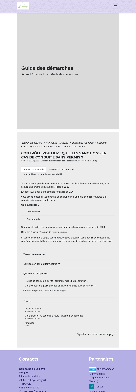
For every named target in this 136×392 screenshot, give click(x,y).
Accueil (26, 74)
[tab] (33, 169)
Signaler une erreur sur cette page (96, 334)
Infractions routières (83, 142)
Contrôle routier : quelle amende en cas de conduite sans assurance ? (60, 286)
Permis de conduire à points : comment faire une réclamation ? (56, 281)
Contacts (28, 359)
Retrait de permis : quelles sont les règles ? (46, 290)
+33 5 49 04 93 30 (29, 387)
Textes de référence (34, 254)
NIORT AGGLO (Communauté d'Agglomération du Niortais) (101, 375)
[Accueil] (34, 6)
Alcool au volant (33, 308)
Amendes (29, 323)
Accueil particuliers (32, 142)
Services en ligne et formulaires (40, 264)
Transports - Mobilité (57, 142)
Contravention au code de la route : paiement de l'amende (54, 316)
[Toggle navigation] (115, 6)
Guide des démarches (64, 74)
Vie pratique (41, 74)
